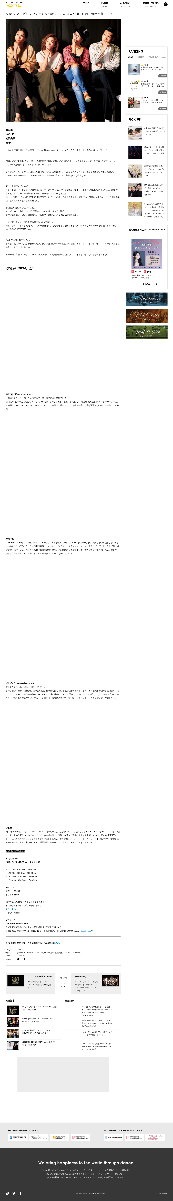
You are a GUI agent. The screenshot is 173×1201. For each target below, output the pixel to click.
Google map (86, 931)
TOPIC (86, 4)
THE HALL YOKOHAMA (73, 953)
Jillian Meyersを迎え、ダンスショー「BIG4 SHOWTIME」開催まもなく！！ (37, 1020)
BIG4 (37, 953)
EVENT (104, 4)
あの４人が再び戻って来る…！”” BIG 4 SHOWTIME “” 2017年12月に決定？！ (36, 1031)
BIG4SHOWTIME (27, 953)
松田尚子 (60, 953)
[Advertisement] (42, 1074)
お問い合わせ (101, 1193)
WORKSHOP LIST (157, 229)
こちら (57, 943)
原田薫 (53, 953)
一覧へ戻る (63, 982)
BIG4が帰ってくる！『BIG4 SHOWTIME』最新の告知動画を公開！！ (39, 1008)
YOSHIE (47, 953)
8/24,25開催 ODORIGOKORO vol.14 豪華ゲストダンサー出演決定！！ (39, 1043)
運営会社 (92, 1193)
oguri (41, 953)
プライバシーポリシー (80, 1193)
